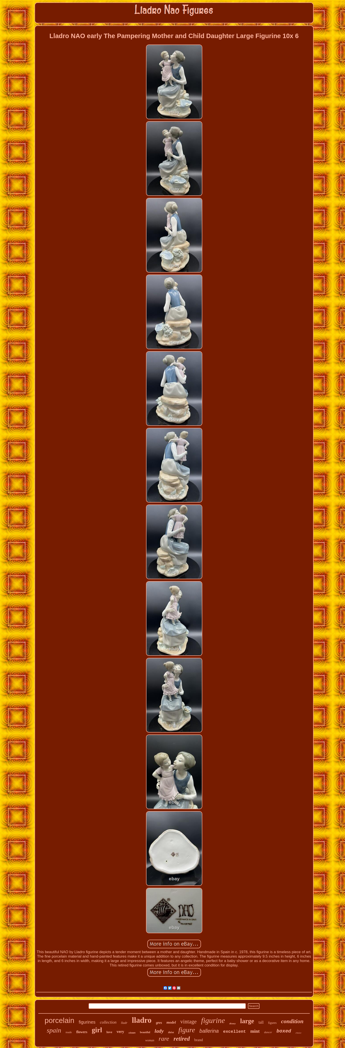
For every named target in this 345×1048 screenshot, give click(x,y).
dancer (268, 1032)
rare (164, 1038)
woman (149, 1040)
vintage (188, 1022)
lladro (142, 1020)
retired (181, 1038)
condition (292, 1021)
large (247, 1021)
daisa (171, 1032)
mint (255, 1031)
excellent (234, 1031)
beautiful (145, 1032)
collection (108, 1022)
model (171, 1022)
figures (272, 1023)
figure (186, 1030)
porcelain (59, 1020)
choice (298, 1033)
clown (132, 1032)
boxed (284, 1031)
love (109, 1032)
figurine (213, 1020)
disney (232, 1023)
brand (198, 1040)
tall (261, 1022)
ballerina (209, 1031)
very (120, 1031)
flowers (81, 1032)
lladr (124, 1023)
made (69, 1032)
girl (97, 1030)
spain (54, 1030)
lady (159, 1031)
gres (159, 1023)
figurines (87, 1022)
